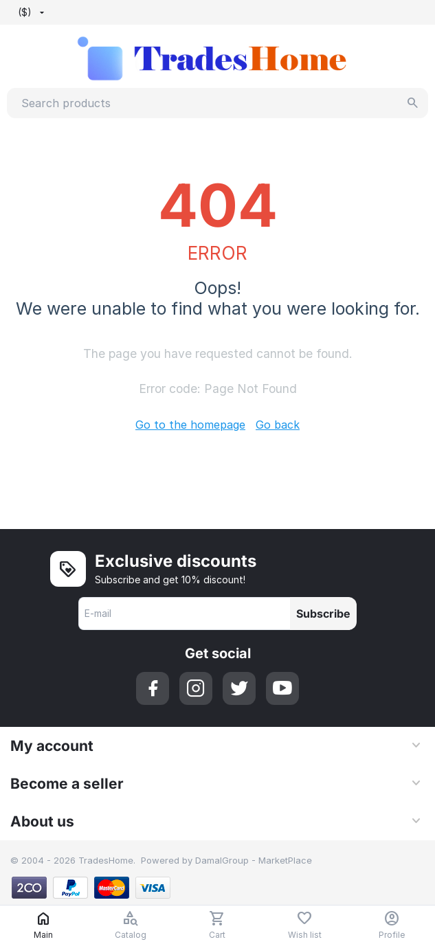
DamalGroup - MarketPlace (253, 860)
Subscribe (323, 613)
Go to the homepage (190, 424)
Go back (278, 424)
